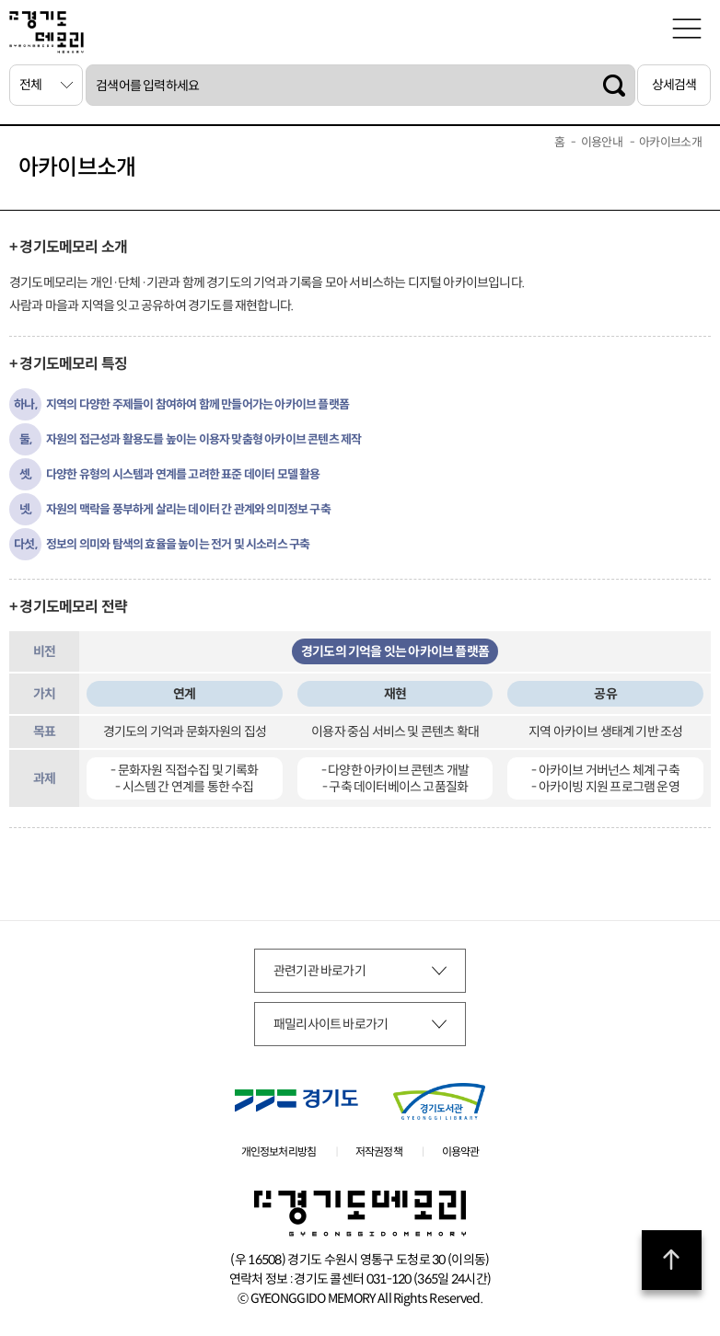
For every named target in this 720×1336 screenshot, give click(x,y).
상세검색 (674, 84)
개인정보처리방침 (279, 1151)
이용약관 (461, 1151)
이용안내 (601, 142)
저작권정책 (378, 1151)
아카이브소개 (670, 142)
